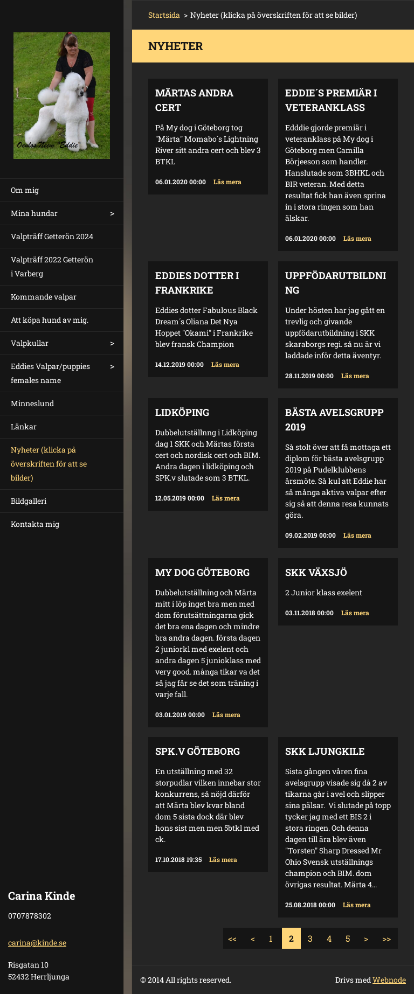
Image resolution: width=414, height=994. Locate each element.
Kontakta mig (35, 524)
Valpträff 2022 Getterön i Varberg (52, 266)
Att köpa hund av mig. (49, 320)
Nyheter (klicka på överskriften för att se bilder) (49, 463)
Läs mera (227, 181)
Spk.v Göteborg (197, 751)
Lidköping (182, 412)
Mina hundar (34, 213)
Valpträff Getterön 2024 (52, 236)
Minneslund (32, 403)
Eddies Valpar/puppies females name (50, 373)
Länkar (24, 426)
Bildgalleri (28, 501)
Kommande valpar (44, 296)
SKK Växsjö (316, 572)
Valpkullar (30, 343)
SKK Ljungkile (325, 751)
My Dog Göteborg (202, 572)
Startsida (164, 15)
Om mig (25, 190)
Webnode (389, 980)
